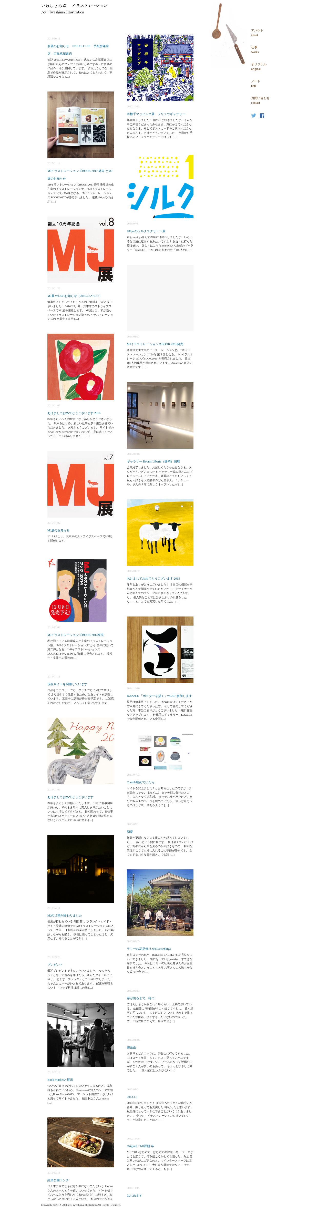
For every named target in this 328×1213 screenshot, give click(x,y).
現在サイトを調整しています (67, 684)
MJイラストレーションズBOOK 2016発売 (155, 344)
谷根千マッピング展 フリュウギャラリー (156, 114)
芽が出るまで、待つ (141, 998)
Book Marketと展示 (60, 1080)
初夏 (130, 832)
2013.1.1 (132, 1097)
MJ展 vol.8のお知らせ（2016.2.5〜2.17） (74, 296)
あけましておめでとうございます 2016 (73, 413)
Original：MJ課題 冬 (140, 1146)
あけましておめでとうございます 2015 (153, 578)
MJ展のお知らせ (58, 530)
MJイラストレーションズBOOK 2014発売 (75, 635)
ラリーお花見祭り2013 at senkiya (149, 949)
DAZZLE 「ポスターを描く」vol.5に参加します (159, 696)
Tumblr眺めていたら (141, 782)
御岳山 (131, 1047)
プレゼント (55, 965)
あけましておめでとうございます (70, 797)
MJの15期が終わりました (64, 915)
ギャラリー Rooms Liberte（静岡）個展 (153, 461)
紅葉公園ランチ (58, 1180)
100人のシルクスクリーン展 (146, 231)
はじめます (134, 1195)
